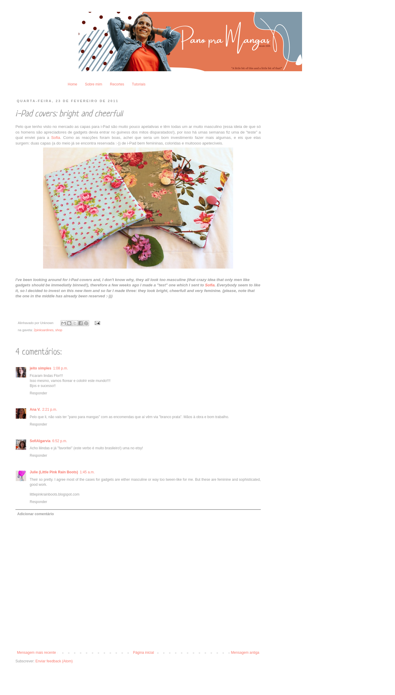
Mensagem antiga (245, 652)
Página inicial (143, 652)
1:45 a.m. (87, 472)
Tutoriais (139, 84)
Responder (38, 393)
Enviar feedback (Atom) (53, 661)
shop (58, 330)
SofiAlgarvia (40, 441)
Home (72, 84)
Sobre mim (93, 84)
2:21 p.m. (49, 409)
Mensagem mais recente (36, 652)
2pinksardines (43, 330)
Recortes (117, 84)
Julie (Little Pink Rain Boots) (54, 472)
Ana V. (35, 409)
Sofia (55, 137)
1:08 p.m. (60, 368)
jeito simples (40, 368)
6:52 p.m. (59, 441)
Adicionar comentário (35, 514)
